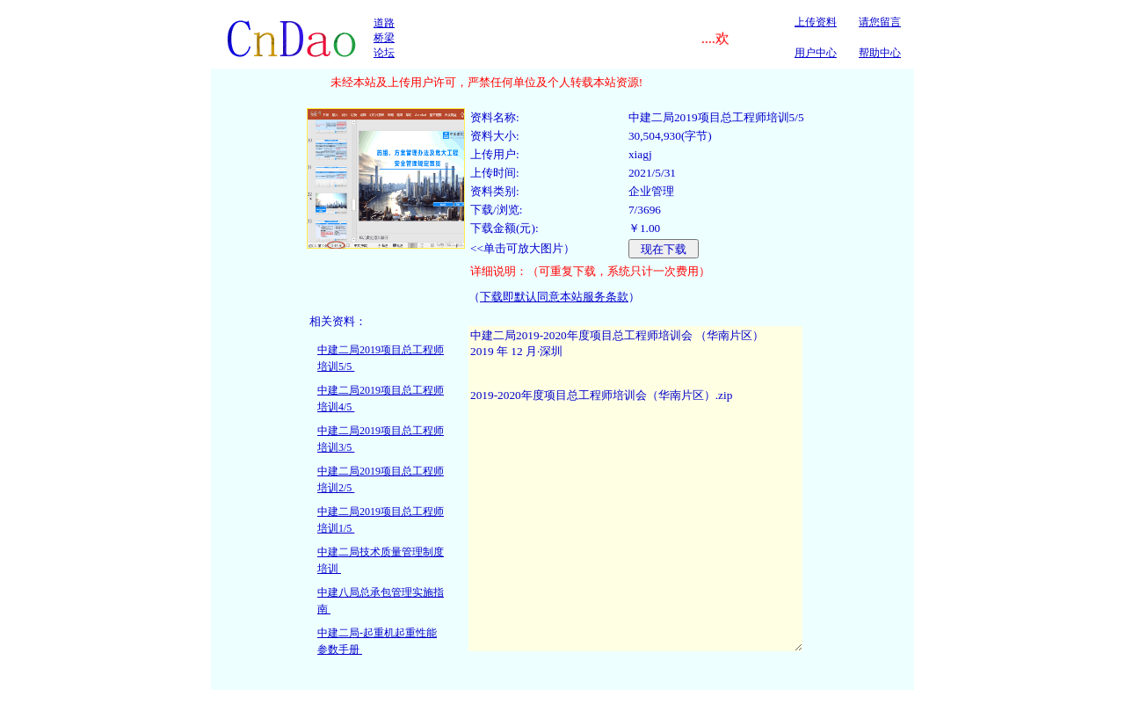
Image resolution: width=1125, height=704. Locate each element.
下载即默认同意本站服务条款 (554, 296)
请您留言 (880, 22)
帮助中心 (880, 53)
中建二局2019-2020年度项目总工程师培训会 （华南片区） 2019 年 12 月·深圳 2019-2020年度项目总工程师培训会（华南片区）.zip (635, 488)
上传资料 (816, 22)
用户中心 (816, 53)
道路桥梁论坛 (384, 38)
